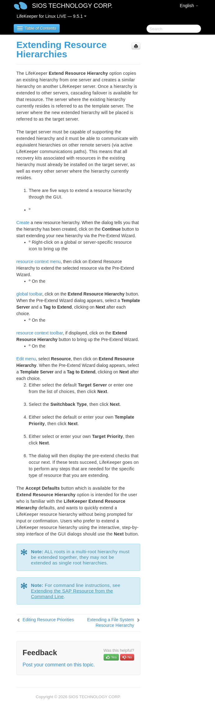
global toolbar (29, 293)
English (189, 5)
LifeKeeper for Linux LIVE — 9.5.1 (51, 16)
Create (23, 222)
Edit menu (26, 358)
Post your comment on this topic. (59, 664)
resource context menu (38, 261)
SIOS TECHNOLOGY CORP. (72, 5)
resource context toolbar (39, 332)
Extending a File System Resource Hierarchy (110, 622)
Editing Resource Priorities (48, 619)
